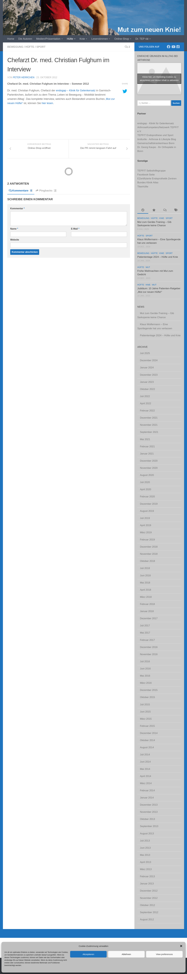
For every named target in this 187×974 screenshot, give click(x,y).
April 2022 (145, 403)
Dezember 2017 (149, 618)
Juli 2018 (145, 568)
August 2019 (147, 511)
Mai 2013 (145, 855)
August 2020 (147, 475)
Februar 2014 (147, 790)
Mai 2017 (145, 632)
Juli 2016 (145, 661)
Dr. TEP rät (141, 38)
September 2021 (149, 432)
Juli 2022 (145, 396)
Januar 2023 (147, 382)
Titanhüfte (142, 186)
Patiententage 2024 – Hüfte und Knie (157, 257)
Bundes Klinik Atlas (147, 182)
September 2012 (149, 912)
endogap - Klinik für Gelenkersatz (155, 123)
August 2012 (147, 919)
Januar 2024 (147, 367)
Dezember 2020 (149, 460)
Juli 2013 (145, 840)
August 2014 (147, 747)
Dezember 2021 (149, 417)
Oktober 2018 (147, 561)
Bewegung (15, 46)
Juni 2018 (145, 575)
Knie (82, 38)
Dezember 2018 (149, 546)
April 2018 (145, 589)
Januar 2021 (147, 453)
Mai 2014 (145, 769)
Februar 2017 (147, 640)
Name (14, 229)
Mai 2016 (145, 675)
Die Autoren (25, 38)
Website (14, 239)
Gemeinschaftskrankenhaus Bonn (155, 143)
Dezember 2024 (149, 360)
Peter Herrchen (23, 77)
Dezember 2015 (149, 690)
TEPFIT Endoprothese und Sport (155, 135)
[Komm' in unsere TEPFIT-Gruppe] (178, 46)
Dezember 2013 (149, 804)
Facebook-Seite (146, 174)
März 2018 (146, 597)
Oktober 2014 (147, 740)
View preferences (164, 954)
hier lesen (47, 103)
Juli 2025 (145, 353)
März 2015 (146, 718)
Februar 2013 (147, 876)
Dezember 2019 (149, 503)
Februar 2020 (147, 496)
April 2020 (145, 489)
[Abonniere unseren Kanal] (173, 46)
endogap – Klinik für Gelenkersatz (75, 90)
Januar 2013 (147, 883)
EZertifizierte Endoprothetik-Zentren (156, 178)
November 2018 (149, 554)
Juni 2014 (145, 761)
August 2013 (147, 833)
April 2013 (145, 862)
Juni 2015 (145, 711)
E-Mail (75, 229)
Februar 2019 (147, 539)
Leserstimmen (99, 38)
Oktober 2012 (147, 905)
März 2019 (146, 532)
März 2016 (146, 683)
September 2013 (149, 826)
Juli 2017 (145, 625)
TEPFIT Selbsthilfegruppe (151, 170)
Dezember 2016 (149, 647)
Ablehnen (126, 954)
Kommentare (21, 190)
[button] (181, 946)
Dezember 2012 (149, 890)
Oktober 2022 (147, 389)
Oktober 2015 (147, 697)
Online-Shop (121, 38)
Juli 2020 (145, 482)
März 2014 (146, 783)
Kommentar (17, 208)
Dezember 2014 (149, 733)
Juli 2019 (145, 518)
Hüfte (70, 38)
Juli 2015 (145, 704)
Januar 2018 (147, 611)
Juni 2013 (145, 847)
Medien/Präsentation (48, 38)
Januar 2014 (147, 797)
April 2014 (145, 776)
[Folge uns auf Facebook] (168, 46)
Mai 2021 (145, 439)
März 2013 (146, 869)
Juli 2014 (145, 754)
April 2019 (145, 525)
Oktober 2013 (147, 819)
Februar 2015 (147, 726)
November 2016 (149, 654)
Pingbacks (46, 190)
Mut (148, 267)
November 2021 (149, 425)
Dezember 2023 (149, 374)
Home (10, 38)
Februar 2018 (147, 604)
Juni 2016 (145, 668)
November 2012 (149, 898)
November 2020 (149, 468)
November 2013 (149, 812)
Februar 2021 (147, 446)
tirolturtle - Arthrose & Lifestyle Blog (156, 139)
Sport (40, 46)
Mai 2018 (145, 582)
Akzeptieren (88, 954)
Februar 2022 (147, 410)
